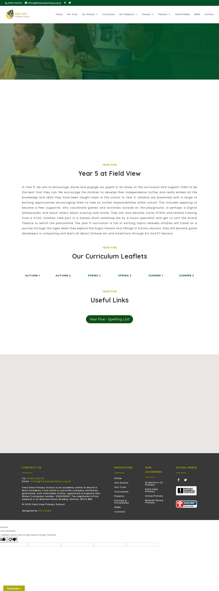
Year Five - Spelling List (109, 319)
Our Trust (72, 14)
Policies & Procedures (121, 501)
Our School (88, 14)
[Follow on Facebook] (178, 480)
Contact (209, 14)
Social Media (182, 14)
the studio (44, 510)
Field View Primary (151, 490)
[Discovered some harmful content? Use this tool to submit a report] (186, 491)
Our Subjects (126, 14)
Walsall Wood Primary (154, 501)
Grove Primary (154, 496)
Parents (162, 14)
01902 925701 (35, 478)
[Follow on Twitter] (185, 480)
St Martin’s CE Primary (154, 483)
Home (59, 14)
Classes (146, 14)
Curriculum (108, 14)
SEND (197, 14)
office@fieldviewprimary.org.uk (50, 481)
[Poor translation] (12, 539)
